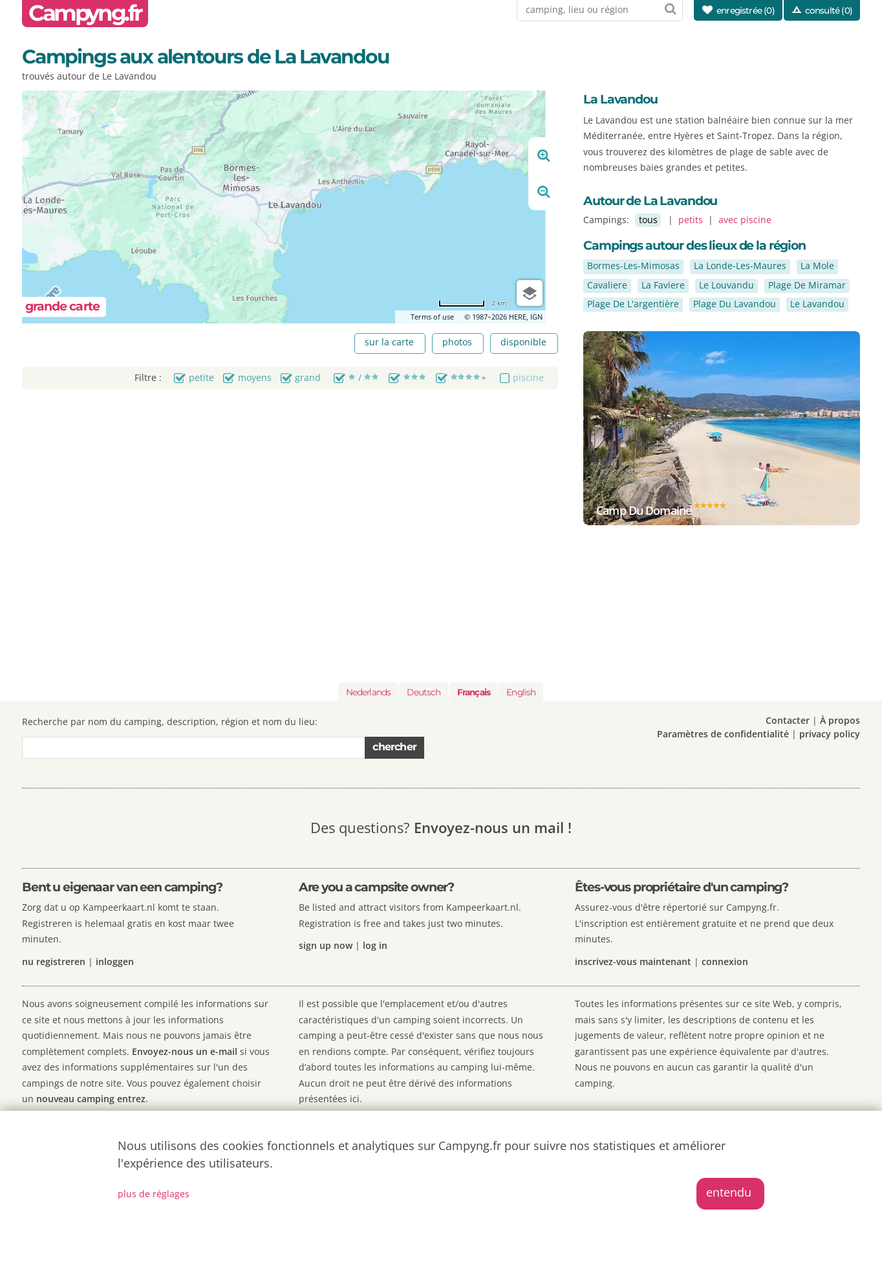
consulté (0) (828, 10)
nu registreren (53, 961)
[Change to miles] (472, 303)
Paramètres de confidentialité (723, 734)
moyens (255, 377)
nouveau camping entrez (90, 1098)
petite (201, 377)
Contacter (788, 720)
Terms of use (432, 316)
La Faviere (663, 285)
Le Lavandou (817, 304)
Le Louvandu (726, 285)
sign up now (325, 945)
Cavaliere (607, 285)
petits (690, 219)
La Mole (817, 265)
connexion (725, 961)
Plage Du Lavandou (734, 304)
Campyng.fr (85, 13)
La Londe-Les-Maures (740, 265)
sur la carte (389, 342)
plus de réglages (153, 1194)
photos (457, 342)
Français (473, 692)
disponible (523, 342)
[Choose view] (530, 293)
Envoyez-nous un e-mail (186, 1051)
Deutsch (423, 692)
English (520, 692)
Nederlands (368, 692)
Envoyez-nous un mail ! (493, 827)
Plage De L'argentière (633, 304)
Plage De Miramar (807, 285)
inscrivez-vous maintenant (633, 961)
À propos (840, 720)
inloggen (115, 961)
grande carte (62, 306)
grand (308, 377)
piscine (528, 377)
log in (375, 945)
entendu (728, 1192)
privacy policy (829, 734)
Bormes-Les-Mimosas (633, 265)
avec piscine (744, 219)
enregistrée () (745, 10)
